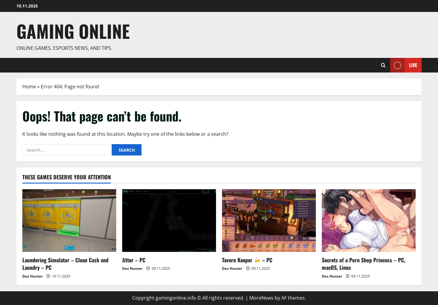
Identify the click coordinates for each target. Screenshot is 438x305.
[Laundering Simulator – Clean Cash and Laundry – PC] (69, 220)
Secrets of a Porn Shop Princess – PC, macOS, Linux (363, 263)
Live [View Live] (403, 65)
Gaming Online (73, 31)
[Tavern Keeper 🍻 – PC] (269, 220)
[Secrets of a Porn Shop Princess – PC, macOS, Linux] (369, 220)
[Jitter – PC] (169, 220)
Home (29, 86)
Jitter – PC (133, 260)
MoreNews (261, 298)
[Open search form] (383, 65)
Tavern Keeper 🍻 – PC (247, 260)
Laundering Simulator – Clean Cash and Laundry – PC (65, 263)
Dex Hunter (32, 276)
